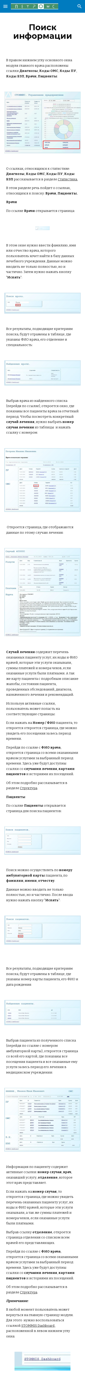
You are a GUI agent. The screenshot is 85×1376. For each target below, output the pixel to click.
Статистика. (68, 179)
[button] (5, 6)
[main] (42, 31)
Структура (28, 788)
